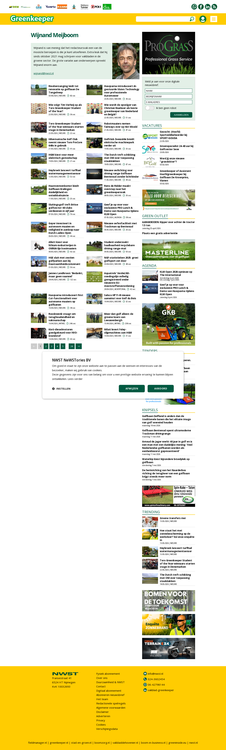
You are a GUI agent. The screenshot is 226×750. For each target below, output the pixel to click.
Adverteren (103, 716)
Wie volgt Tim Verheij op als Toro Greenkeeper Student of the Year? (65, 108)
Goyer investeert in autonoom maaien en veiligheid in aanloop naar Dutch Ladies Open (64, 228)
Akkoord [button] (160, 388)
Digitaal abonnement (108, 690)
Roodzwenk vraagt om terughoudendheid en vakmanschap (62, 317)
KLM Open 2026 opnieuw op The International (176, 273)
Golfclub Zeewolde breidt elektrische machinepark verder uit (119, 142)
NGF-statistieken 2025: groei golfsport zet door (121, 259)
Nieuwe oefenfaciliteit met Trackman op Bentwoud (120, 225)
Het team (102, 699)
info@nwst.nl (155, 673)
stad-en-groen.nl (81, 742)
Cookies (101, 724)
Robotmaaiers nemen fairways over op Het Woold (120, 125)
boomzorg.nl (102, 742)
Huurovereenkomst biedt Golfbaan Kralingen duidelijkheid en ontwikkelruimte (64, 190)
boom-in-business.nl (153, 742)
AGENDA (149, 265)
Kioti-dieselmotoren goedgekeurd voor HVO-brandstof (63, 332)
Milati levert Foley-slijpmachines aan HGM (118, 331)
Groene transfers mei (173, 518)
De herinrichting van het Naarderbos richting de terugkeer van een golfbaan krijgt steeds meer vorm (166, 473)
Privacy (100, 720)
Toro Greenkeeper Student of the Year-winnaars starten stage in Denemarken (66, 127)
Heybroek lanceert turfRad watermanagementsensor (65, 172)
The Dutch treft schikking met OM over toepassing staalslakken (119, 158)
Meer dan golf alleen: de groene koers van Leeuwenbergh (118, 317)
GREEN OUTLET (155, 215)
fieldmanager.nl (37, 742)
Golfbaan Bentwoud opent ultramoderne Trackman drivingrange (166, 432)
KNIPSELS (150, 409)
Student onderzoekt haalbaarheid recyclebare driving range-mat (119, 245)
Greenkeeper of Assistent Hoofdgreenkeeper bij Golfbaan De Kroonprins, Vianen (175, 175)
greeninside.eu (177, 742)
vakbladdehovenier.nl (125, 742)
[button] (61, 388)
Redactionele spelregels (111, 703)
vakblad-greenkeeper (161, 690)
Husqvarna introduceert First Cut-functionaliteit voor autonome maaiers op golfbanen (66, 299)
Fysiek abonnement (108, 673)
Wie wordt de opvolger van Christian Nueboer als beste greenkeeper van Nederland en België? (121, 109)
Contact (101, 686)
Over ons (102, 678)
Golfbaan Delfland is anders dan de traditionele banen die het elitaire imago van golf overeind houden (166, 419)
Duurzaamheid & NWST (110, 682)
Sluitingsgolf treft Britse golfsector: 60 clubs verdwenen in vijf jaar (63, 208)
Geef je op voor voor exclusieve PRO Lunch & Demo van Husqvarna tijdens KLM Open (121, 209)
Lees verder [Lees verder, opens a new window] (75, 379)
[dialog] (113, 375)
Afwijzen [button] (132, 388)
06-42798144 (156, 684)
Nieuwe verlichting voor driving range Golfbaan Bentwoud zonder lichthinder (121, 173)
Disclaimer (102, 712)
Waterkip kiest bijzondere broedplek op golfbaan (165, 460)
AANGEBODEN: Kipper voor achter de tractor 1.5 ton (168, 223)
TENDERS (149, 350)
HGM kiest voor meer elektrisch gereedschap (63, 156)
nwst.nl (193, 742)
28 (71, 346)
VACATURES (152, 125)
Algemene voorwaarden (110, 707)
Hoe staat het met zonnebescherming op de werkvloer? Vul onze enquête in (177, 535)
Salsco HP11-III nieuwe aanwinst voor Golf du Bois (120, 296)
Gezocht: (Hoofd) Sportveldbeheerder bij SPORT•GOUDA (173, 135)
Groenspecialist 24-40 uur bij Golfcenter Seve (176, 147)
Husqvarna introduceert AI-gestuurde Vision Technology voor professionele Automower (121, 90)
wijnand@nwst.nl (44, 73)
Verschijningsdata (107, 729)
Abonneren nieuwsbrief (110, 695)
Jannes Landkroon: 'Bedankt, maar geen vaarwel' (66, 274)
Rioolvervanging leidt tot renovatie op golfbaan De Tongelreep (64, 89)
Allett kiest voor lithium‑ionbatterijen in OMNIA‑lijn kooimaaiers (62, 245)
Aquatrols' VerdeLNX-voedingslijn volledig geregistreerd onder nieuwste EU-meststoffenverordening (119, 279)
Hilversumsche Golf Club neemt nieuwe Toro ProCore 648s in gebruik (65, 142)
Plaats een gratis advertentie (160, 233)
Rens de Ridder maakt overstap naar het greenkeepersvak (117, 189)
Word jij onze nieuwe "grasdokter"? (172, 160)
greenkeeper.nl (59, 742)
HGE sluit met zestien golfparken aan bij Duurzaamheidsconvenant (64, 261)
